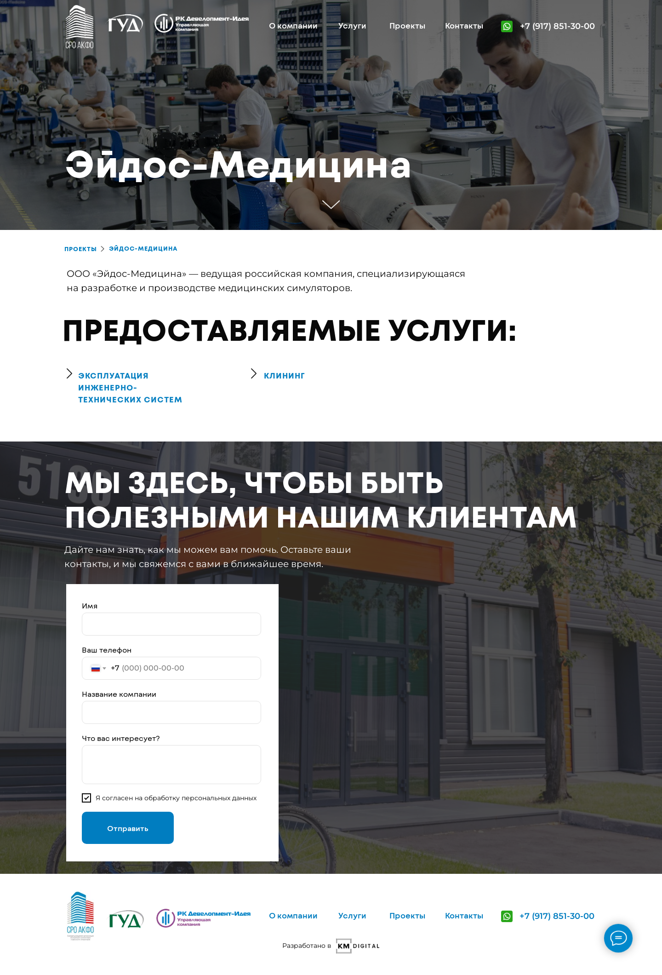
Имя (89, 605)
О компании (293, 25)
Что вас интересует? (121, 738)
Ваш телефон (106, 649)
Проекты (407, 25)
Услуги (352, 25)
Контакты (464, 25)
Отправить (127, 828)
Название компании (119, 693)
